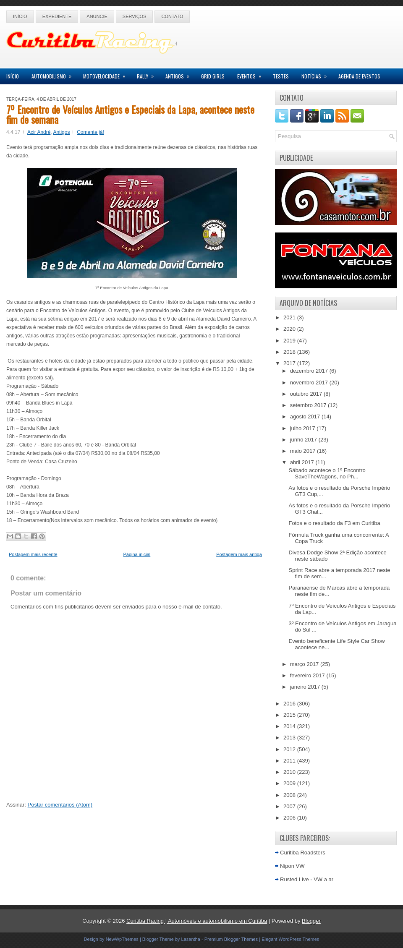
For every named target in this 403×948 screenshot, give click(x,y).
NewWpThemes (122, 939)
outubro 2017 (307, 394)
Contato (172, 16)
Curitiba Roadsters (302, 852)
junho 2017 (304, 439)
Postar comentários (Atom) (60, 805)
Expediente (57, 16)
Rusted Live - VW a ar (306, 879)
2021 (290, 317)
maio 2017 (303, 451)
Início (20, 16)
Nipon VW (292, 866)
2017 (290, 363)
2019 (290, 340)
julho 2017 (303, 428)
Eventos (252, 74)
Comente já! (90, 132)
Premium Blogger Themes (231, 939)
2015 (290, 715)
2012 (290, 749)
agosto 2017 (306, 416)
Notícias (316, 74)
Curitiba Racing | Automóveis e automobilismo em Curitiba (196, 921)
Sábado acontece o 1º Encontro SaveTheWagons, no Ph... (326, 473)
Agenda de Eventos (359, 76)
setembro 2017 (309, 405)
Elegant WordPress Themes (290, 939)
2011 (290, 760)
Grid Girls (213, 76)
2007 (290, 806)
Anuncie (96, 16)
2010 (290, 772)
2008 (290, 795)
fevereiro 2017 (308, 675)
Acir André (38, 132)
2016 (290, 703)
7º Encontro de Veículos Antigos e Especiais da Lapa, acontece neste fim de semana (130, 114)
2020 (290, 329)
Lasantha (190, 939)
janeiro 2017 (306, 687)
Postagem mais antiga (239, 554)
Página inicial (136, 554)
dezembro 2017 (310, 371)
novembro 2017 (310, 382)
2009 (290, 783)
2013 (290, 737)
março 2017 (305, 664)
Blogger (311, 921)
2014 (290, 726)
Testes (281, 76)
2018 (290, 352)
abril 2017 (303, 462)
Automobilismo (54, 74)
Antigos (180, 74)
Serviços (135, 16)
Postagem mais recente (33, 554)
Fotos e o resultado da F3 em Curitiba (334, 523)
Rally (148, 74)
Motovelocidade (107, 74)
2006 (290, 818)
